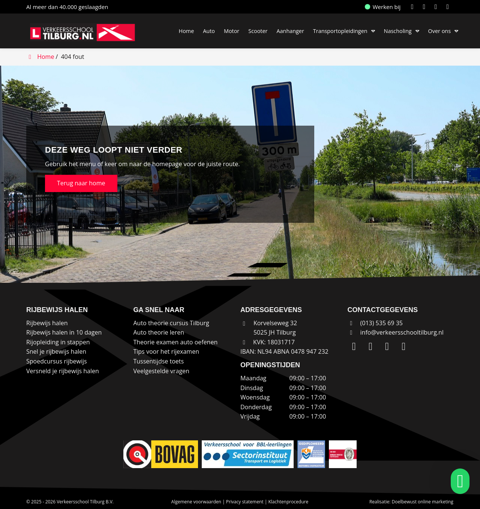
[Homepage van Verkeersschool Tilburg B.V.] (86, 32)
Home (186, 31)
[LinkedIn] (414, 7)
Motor (231, 31)
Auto (209, 31)
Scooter (257, 31)
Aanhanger (290, 31)
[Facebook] (437, 7)
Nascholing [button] (398, 31)
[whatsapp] (458, 481)
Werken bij (382, 7)
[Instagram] (426, 7)
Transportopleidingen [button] (340, 31)
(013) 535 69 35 (375, 323)
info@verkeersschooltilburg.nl (402, 332)
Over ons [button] (439, 31)
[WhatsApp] (449, 7)
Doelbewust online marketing (422, 501)
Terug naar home (81, 183)
